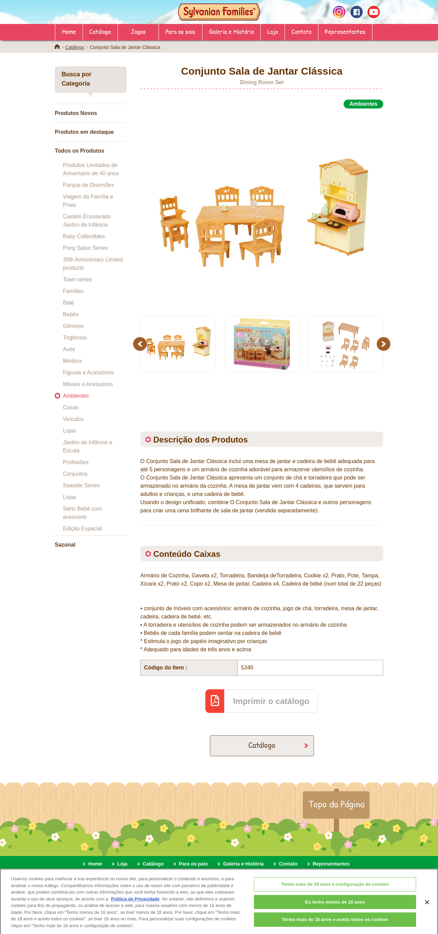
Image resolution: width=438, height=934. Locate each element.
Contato (301, 31)
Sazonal (65, 545)
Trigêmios (75, 338)
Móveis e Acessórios (88, 384)
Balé (68, 303)
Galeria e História (231, 31)
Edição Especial (82, 529)
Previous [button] (141, 344)
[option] (261, 208)
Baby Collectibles (84, 236)
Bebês (70, 314)
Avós (69, 349)
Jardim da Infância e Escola (87, 446)
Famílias (73, 291)
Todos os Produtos (79, 151)
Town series (77, 279)
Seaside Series (81, 485)
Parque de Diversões (88, 185)
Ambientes (76, 396)
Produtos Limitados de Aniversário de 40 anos (91, 169)
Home (69, 31)
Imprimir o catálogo (271, 701)
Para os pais (180, 31)
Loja (272, 31)
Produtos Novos (76, 113)
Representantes (345, 31)
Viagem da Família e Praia (88, 201)
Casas (70, 407)
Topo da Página (336, 804)
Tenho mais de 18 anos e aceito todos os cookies (335, 923)
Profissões (76, 462)
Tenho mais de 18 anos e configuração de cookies (335, 888)
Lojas (69, 431)
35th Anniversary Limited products (93, 264)
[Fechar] (427, 906)
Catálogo (100, 31)
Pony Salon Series (85, 248)
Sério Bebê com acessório (82, 513)
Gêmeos (73, 326)
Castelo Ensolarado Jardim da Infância (87, 221)
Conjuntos (75, 474)
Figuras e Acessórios (88, 372)
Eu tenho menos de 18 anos (335, 906)
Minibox (72, 361)
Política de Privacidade (135, 903)
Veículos (73, 419)
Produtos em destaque (84, 132)
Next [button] (384, 344)
